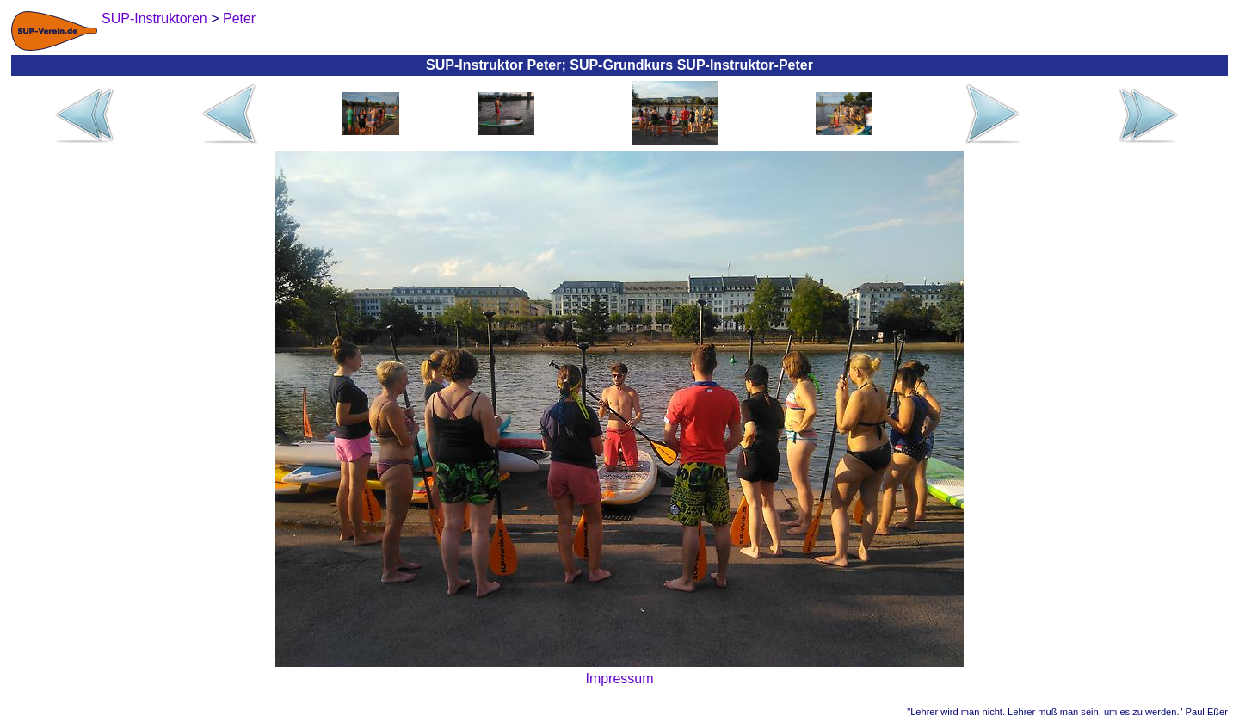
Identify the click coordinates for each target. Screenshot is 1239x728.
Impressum (619, 678)
